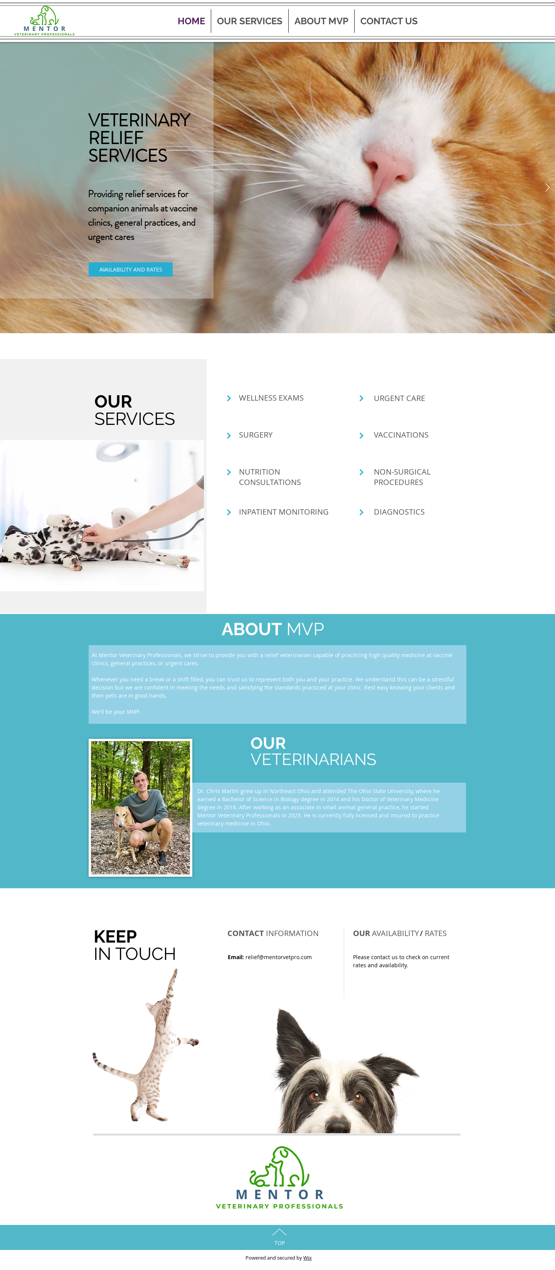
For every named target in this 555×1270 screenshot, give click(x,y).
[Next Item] (547, 187)
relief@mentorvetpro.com (279, 957)
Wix (307, 1257)
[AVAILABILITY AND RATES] (131, 269)
